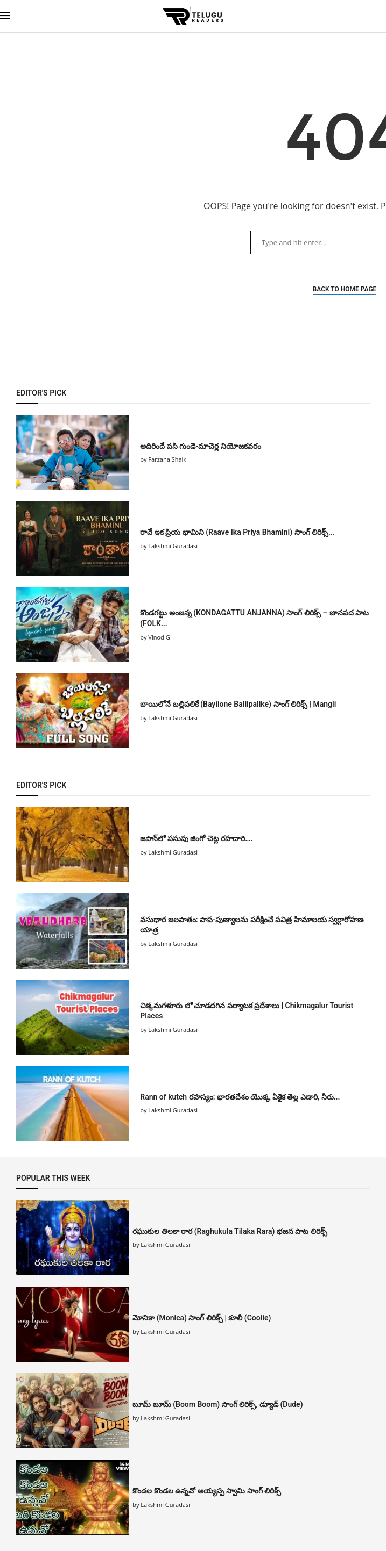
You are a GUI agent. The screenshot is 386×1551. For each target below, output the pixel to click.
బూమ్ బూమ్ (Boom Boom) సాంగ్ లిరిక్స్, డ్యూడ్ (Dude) (217, 1404)
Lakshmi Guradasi (165, 1244)
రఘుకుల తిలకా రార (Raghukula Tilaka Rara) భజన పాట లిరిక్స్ (229, 1231)
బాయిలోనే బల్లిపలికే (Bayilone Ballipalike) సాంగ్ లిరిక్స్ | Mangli (238, 704)
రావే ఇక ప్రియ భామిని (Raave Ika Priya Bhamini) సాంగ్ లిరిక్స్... (237, 532)
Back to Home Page (345, 289)
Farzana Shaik (167, 459)
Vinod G (159, 637)
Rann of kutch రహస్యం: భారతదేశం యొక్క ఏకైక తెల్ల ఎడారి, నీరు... (240, 1097)
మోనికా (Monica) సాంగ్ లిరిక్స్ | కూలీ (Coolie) (201, 1317)
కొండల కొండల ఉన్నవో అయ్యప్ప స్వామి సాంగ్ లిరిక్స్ (206, 1491)
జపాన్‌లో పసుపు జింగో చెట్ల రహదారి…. (197, 838)
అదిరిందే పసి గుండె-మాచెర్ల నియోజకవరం (200, 446)
